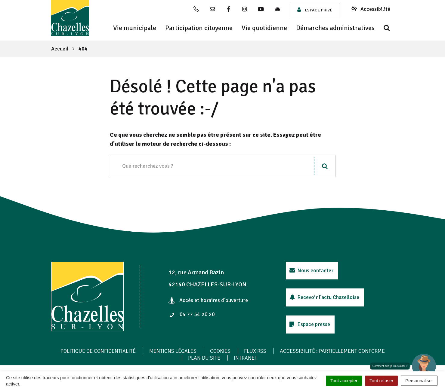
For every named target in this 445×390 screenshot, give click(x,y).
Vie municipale (134, 28)
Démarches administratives (335, 28)
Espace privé (314, 10)
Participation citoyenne (199, 28)
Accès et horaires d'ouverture (208, 300)
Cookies (220, 351)
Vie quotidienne (264, 28)
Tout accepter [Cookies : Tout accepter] (343, 380)
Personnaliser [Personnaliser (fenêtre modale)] (419, 380)
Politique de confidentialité (98, 351)
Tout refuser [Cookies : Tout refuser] (381, 380)
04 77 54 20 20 (192, 314)
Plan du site (204, 358)
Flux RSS (255, 351)
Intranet (245, 358)
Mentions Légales (172, 351)
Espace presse (309, 324)
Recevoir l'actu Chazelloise (324, 297)
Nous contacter (311, 270)
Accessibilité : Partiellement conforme (332, 351)
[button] (424, 366)
